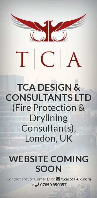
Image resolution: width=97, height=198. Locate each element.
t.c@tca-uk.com (73, 178)
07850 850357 (50, 184)
